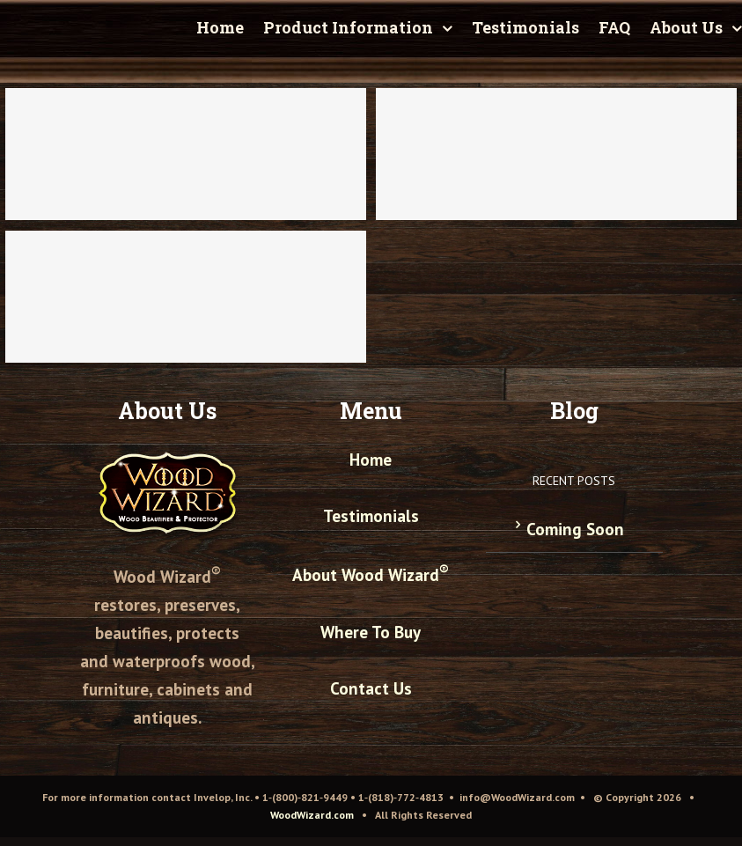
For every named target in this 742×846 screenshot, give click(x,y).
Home (370, 459)
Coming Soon (575, 529)
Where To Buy (370, 632)
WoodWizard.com (312, 814)
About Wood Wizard (370, 574)
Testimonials (371, 515)
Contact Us (371, 688)
